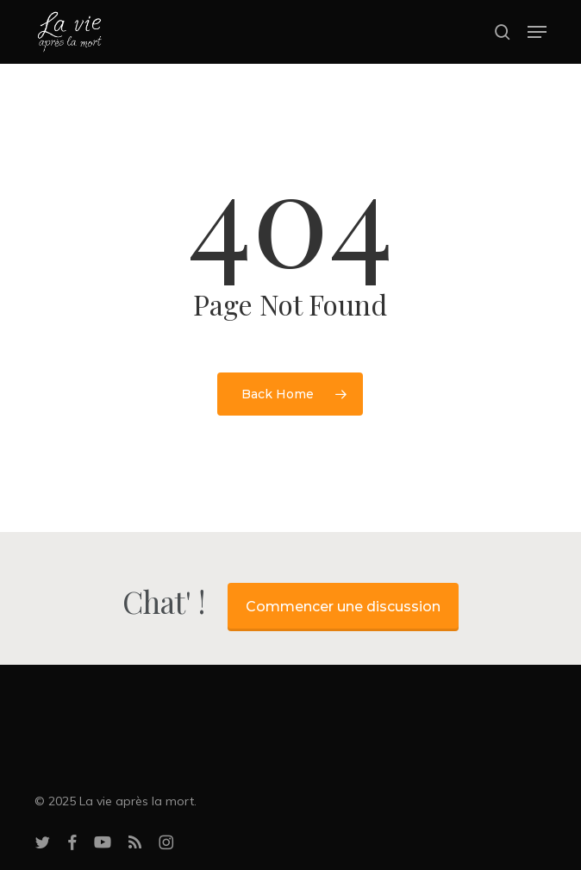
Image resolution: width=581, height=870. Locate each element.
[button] (537, 32)
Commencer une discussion (343, 606)
